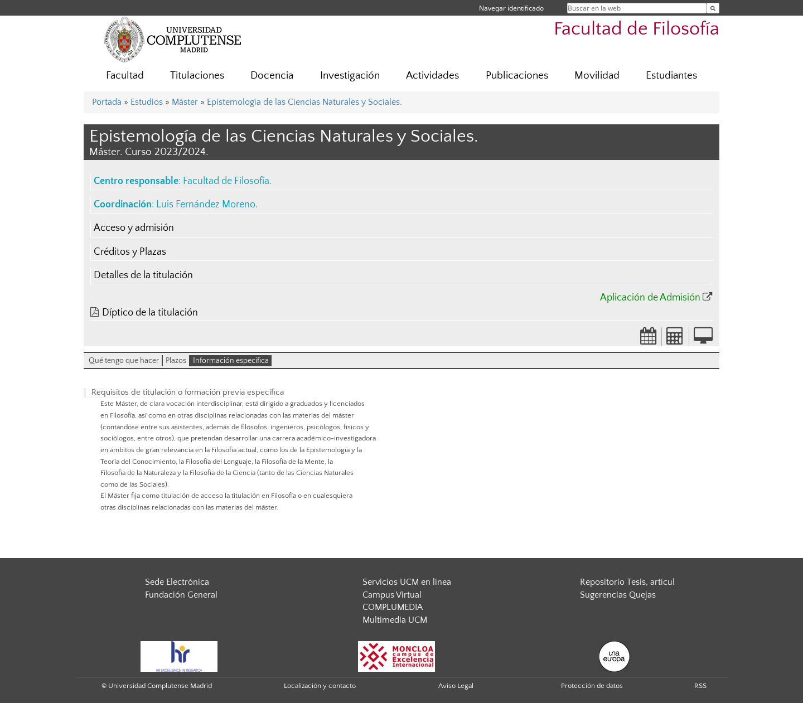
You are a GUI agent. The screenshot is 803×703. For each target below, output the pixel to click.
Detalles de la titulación (143, 275)
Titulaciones (197, 75)
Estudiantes (671, 75)
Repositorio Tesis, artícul (627, 582)
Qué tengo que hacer (124, 360)
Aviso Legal (455, 686)
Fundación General (181, 595)
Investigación (350, 75)
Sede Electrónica (177, 582)
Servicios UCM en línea (406, 582)
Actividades (432, 75)
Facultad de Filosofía (636, 29)
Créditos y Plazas (130, 252)
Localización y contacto (320, 686)
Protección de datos (592, 686)
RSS (700, 686)
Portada (107, 102)
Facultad (125, 75)
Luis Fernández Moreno (205, 204)
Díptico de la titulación (150, 312)
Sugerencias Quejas (618, 595)
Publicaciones (517, 75)
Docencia (271, 75)
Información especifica (231, 360)
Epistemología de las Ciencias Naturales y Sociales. (304, 102)
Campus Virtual (392, 595)
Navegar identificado (511, 8)
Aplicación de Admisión (650, 297)
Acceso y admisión (134, 228)
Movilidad (597, 75)
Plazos (176, 360)
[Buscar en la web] (713, 8)
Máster (185, 102)
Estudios (146, 102)
